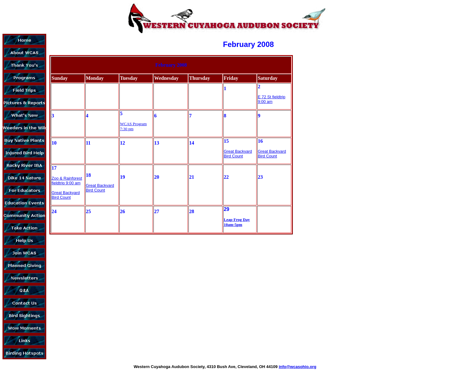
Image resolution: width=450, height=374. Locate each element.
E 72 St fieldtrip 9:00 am (271, 99)
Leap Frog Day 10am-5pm (237, 222)
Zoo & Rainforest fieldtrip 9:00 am (67, 180)
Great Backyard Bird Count (238, 153)
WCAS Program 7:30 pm (133, 126)
